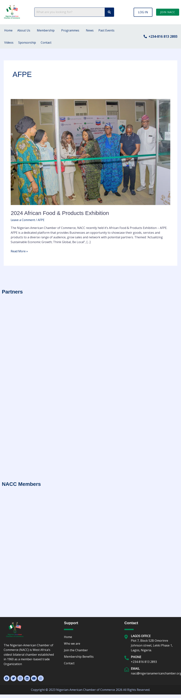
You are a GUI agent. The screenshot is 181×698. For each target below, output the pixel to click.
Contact (46, 42)
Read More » (19, 251)
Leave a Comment (23, 220)
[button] (143, 12)
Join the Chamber (76, 650)
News (90, 30)
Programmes (70, 30)
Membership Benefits (79, 657)
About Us (23, 30)
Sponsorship (27, 42)
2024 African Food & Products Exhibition (60, 213)
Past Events (106, 30)
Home (8, 30)
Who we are (72, 644)
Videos (8, 42)
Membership (46, 30)
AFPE (41, 220)
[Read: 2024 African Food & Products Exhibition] (90, 152)
